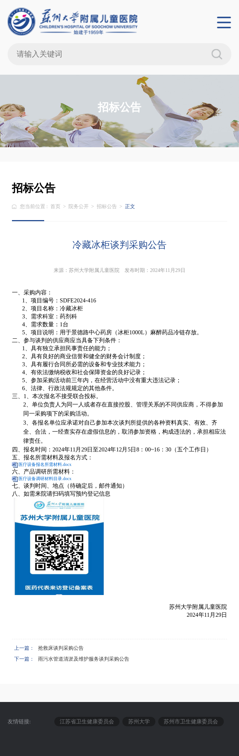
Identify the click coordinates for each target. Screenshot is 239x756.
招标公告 (107, 206)
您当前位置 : (34, 206)
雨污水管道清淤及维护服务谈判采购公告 (83, 659)
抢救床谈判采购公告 (61, 648)
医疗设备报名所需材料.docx (44, 464)
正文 (130, 206)
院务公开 (78, 206)
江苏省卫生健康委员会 (87, 721)
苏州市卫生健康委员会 (191, 721)
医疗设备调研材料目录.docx (44, 478)
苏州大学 (139, 721)
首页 (55, 206)
